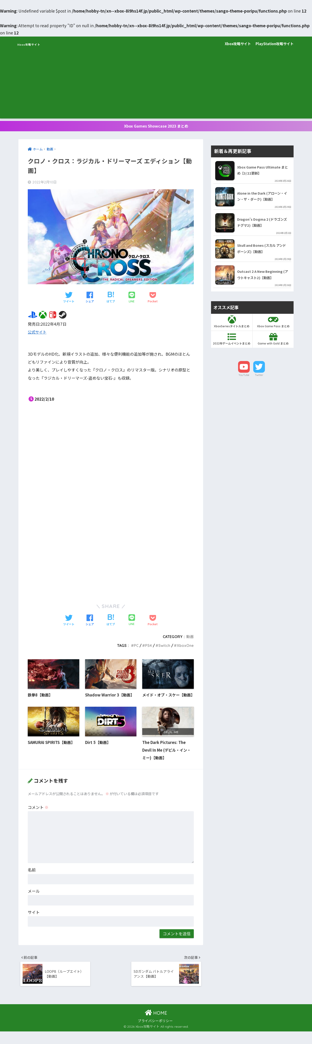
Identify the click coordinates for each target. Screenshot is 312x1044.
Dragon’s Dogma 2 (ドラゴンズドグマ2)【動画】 (262, 225)
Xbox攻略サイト (38, 43)
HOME (156, 1025)
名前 (32, 881)
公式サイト (38, 334)
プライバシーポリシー (155, 1033)
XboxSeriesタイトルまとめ (232, 326)
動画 (190, 638)
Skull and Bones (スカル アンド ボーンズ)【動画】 (262, 252)
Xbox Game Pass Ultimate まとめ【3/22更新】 (263, 172)
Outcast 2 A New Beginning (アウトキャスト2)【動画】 (263, 278)
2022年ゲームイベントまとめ (232, 343)
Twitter (259, 379)
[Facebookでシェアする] (90, 299)
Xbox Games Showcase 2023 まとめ (156, 127)
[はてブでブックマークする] (111, 299)
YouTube (244, 379)
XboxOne (185, 647)
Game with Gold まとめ (273, 343)
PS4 (148, 647)
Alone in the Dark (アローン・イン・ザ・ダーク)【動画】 (263, 198)
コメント (38, 818)
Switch (164, 647)
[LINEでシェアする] (131, 299)
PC (135, 647)
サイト (34, 923)
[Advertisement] (156, 85)
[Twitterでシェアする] (68, 299)
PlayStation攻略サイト (275, 43)
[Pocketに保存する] (153, 299)
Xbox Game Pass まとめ (273, 326)
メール (34, 902)
